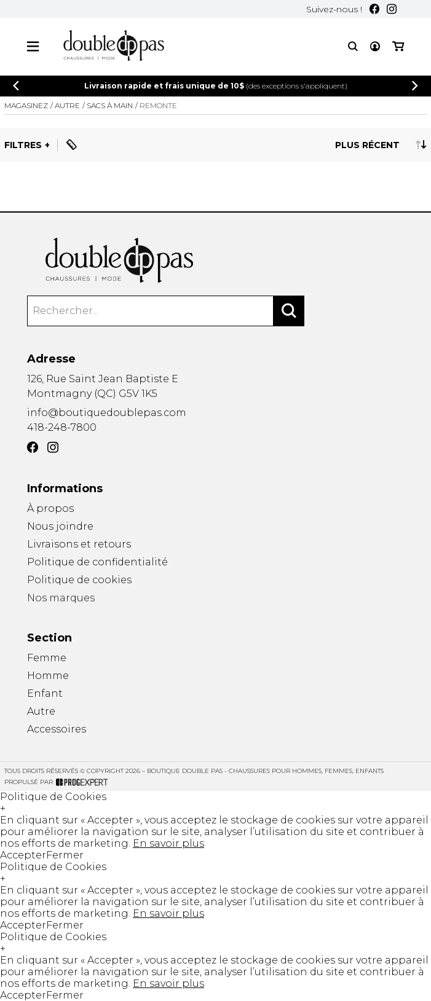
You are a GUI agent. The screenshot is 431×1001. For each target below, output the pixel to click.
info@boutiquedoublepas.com (106, 412)
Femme (46, 658)
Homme (48, 675)
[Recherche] (353, 46)
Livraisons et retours (79, 545)
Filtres (23, 145)
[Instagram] (392, 9)
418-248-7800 (62, 427)
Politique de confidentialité (97, 563)
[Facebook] (374, 9)
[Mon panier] (398, 46)
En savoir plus (168, 843)
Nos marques (61, 604)
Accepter (23, 855)
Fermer (65, 855)
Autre (41, 712)
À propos (50, 508)
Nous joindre (60, 526)
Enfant (45, 694)
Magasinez (26, 105)
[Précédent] (16, 86)
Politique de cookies (79, 583)
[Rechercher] (289, 311)
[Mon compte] (375, 46)
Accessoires (56, 732)
